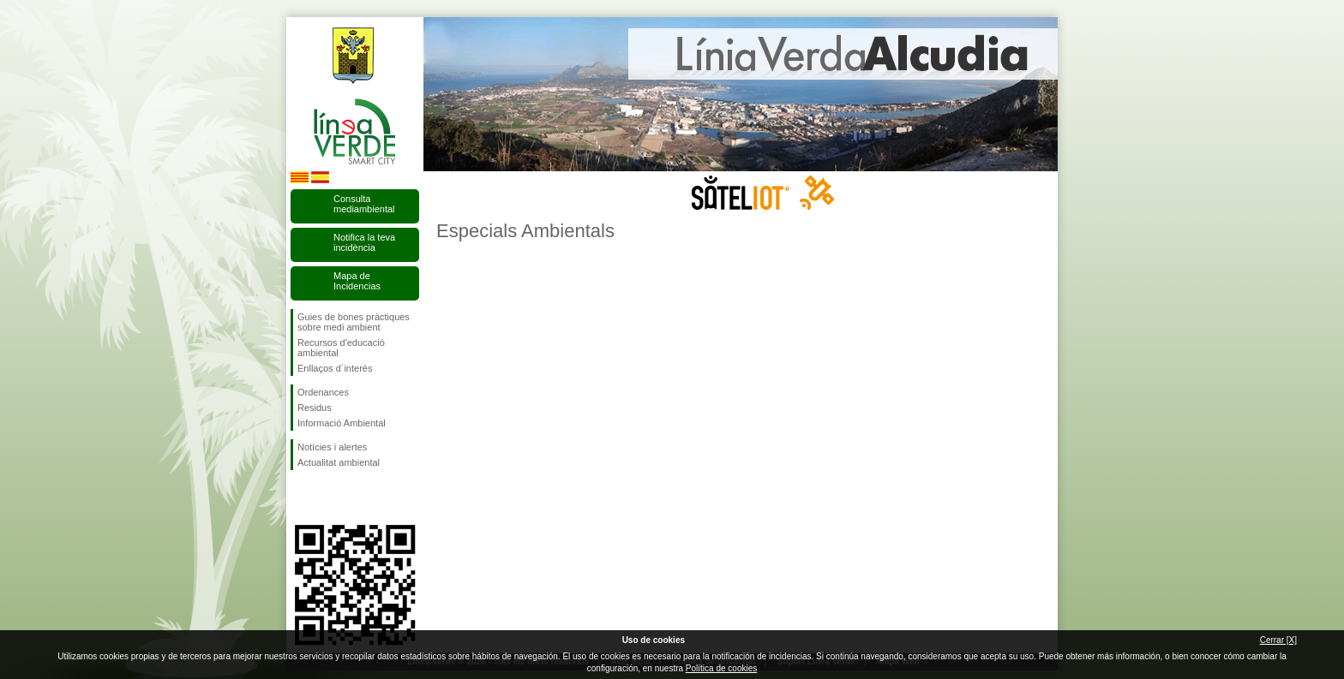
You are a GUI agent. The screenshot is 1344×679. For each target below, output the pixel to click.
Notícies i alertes (332, 447)
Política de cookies (721, 668)
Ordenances (323, 392)
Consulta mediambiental (364, 204)
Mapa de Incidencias (357, 281)
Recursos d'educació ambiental (341, 347)
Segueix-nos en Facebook (301, 497)
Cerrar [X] (1278, 640)
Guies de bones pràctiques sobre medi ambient (353, 322)
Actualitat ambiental (338, 462)
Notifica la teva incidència (364, 242)
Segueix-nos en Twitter (329, 497)
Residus (314, 407)
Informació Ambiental (341, 423)
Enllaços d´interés (334, 368)
